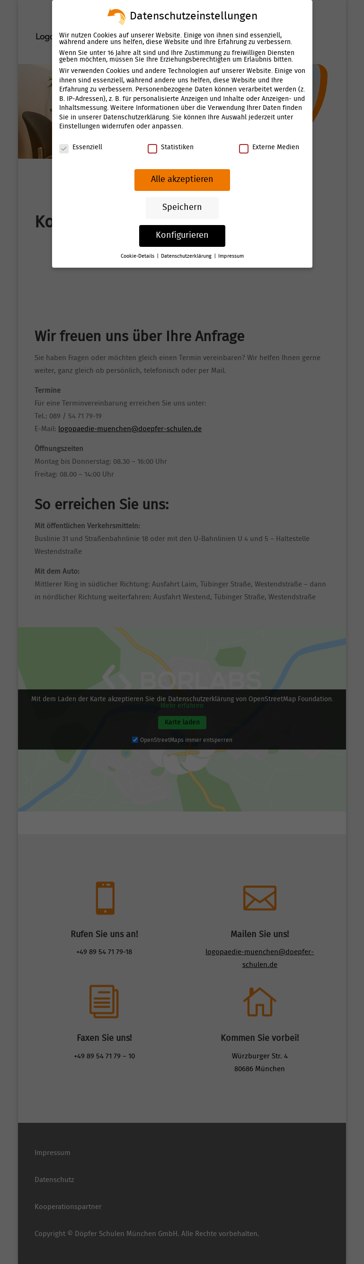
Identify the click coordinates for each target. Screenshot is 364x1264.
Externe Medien (269, 147)
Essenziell (80, 147)
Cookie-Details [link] (138, 256)
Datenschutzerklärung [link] (136, 117)
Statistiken (170, 147)
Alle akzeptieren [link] (182, 179)
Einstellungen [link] (79, 126)
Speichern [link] (182, 207)
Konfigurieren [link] (182, 235)
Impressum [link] (231, 256)
